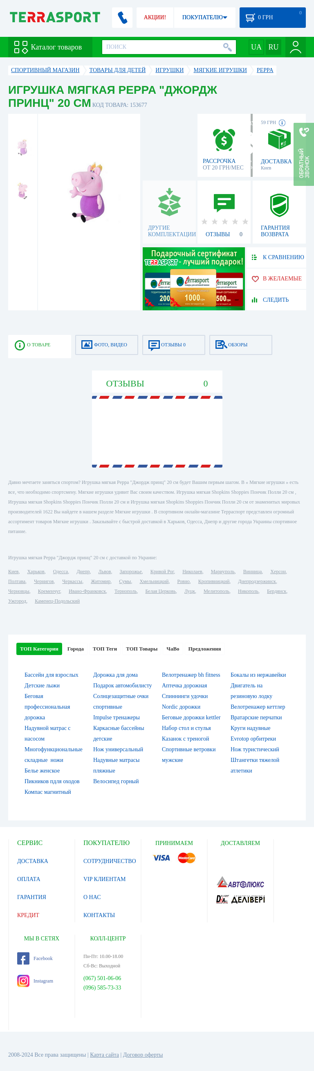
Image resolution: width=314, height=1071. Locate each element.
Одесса (60, 571)
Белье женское (42, 771)
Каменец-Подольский (57, 601)
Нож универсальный (118, 749)
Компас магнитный (48, 792)
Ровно (183, 581)
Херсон (278, 571)
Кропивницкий (213, 581)
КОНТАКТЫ (99, 915)
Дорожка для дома (115, 675)
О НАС (92, 897)
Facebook (35, 958)
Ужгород (17, 601)
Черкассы (72, 581)
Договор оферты (143, 1055)
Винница (252, 571)
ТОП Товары (141, 649)
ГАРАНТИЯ (31, 897)
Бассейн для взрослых (51, 675)
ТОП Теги (105, 649)
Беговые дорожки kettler (191, 717)
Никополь (248, 591)
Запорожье (130, 571)
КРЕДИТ (28, 915)
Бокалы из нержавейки (258, 675)
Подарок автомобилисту (122, 685)
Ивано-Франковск (87, 591)
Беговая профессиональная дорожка (47, 707)
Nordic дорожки (181, 707)
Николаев (192, 571)
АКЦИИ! (155, 17)
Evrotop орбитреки (253, 739)
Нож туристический (255, 749)
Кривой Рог (162, 571)
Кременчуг (49, 591)
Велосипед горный (116, 781)
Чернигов (44, 581)
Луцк (189, 591)
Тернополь (125, 591)
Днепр (83, 571)
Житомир (100, 581)
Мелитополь (216, 591)
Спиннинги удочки (185, 696)
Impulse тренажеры (116, 717)
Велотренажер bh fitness (191, 675)
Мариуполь (223, 571)
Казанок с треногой (185, 739)
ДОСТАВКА (32, 861)
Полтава (16, 581)
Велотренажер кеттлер (258, 707)
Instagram (35, 981)
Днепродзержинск (257, 581)
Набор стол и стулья (186, 728)
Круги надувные (250, 728)
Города (75, 649)
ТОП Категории (39, 649)
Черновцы (18, 591)
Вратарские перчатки (256, 717)
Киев (13, 571)
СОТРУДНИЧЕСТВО (109, 861)
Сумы (125, 581)
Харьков (35, 571)
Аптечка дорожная (184, 685)
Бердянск (276, 591)
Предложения (204, 649)
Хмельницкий (153, 581)
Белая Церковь (160, 591)
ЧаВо (172, 649)
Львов (105, 571)
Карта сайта (104, 1055)
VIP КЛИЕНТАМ (104, 879)
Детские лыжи (42, 685)
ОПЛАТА (28, 879)
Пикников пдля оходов (52, 781)
